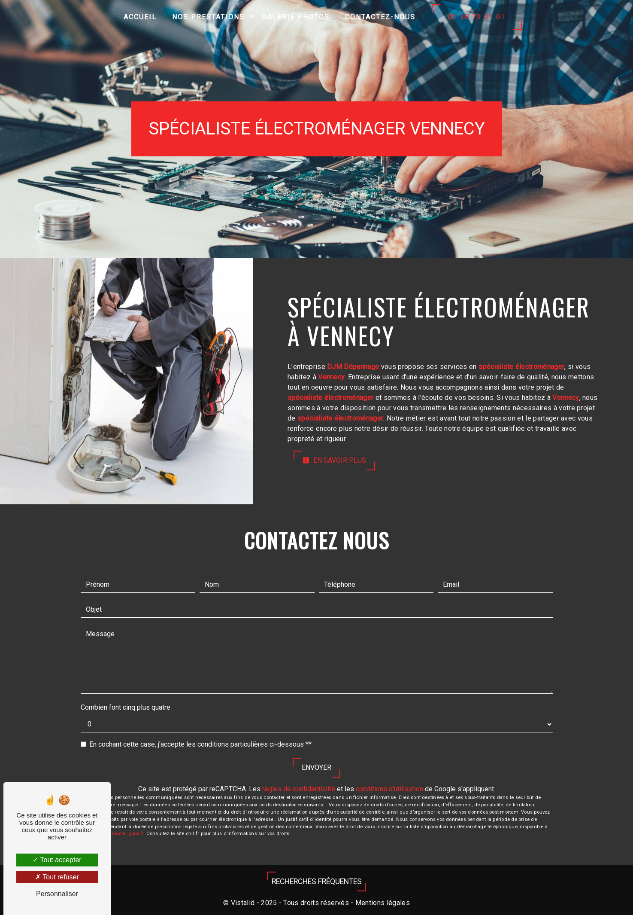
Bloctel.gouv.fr (127, 833)
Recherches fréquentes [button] (317, 881)
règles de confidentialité (298, 789)
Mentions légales (382, 903)
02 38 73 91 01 (477, 17)
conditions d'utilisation (389, 789)
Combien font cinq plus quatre (125, 707)
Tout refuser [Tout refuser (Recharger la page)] (57, 877)
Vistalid (243, 903)
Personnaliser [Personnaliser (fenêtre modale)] (57, 893)
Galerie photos (296, 17)
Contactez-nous (380, 17)
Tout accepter (57, 859)
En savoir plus (334, 460)
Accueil (140, 17)
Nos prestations (208, 17)
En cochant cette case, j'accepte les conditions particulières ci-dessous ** (200, 744)
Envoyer (316, 767)
